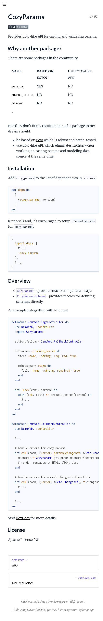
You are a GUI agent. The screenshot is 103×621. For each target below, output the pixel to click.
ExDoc (31, 610)
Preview (53, 601)
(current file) (67, 601)
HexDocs (23, 518)
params (17, 86)
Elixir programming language (75, 610)
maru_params (22, 95)
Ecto (39, 140)
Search (81, 601)
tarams (17, 103)
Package (41, 601)
